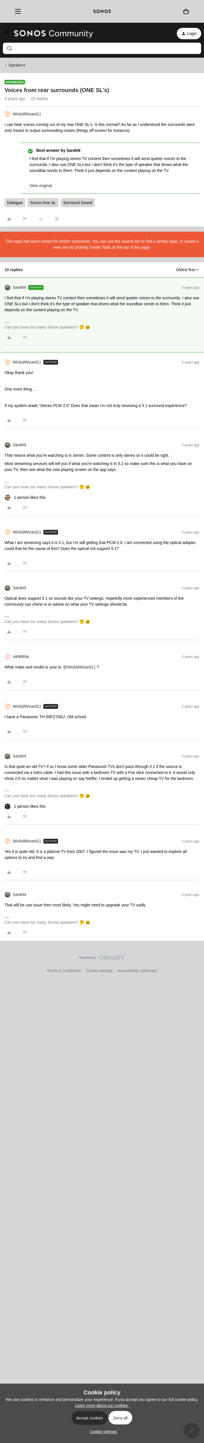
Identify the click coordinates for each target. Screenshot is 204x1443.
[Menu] (16, 11)
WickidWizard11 (27, 114)
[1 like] (25, 498)
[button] (6, 34)
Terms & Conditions (64, 970)
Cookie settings (99, 970)
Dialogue (15, 202)
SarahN (19, 287)
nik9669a (21, 656)
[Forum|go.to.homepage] (53, 33)
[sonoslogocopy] (102, 11)
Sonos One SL (43, 202)
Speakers (16, 65)
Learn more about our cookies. (102, 1405)
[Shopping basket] (186, 11)
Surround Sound (77, 202)
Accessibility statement (137, 970)
